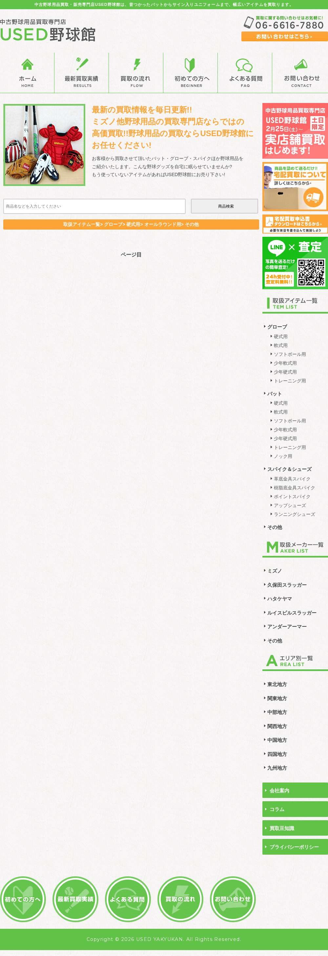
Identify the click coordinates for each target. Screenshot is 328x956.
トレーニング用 (290, 380)
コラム (277, 809)
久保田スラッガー (287, 585)
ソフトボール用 (290, 354)
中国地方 (277, 740)
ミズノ (274, 571)
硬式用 (281, 336)
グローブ (277, 327)
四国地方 (277, 754)
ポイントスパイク (292, 496)
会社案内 (279, 790)
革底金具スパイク (292, 478)
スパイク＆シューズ (289, 469)
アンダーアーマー (287, 626)
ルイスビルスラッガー (292, 613)
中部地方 (277, 712)
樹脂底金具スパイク (294, 487)
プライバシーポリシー (294, 847)
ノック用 (283, 456)
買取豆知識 (282, 828)
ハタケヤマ (279, 598)
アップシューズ (290, 505)
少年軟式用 (285, 363)
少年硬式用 (285, 372)
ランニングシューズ (294, 514)
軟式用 (281, 345)
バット (274, 394)
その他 (274, 527)
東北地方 (277, 684)
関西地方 (277, 726)
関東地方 (277, 698)
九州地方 (277, 768)
